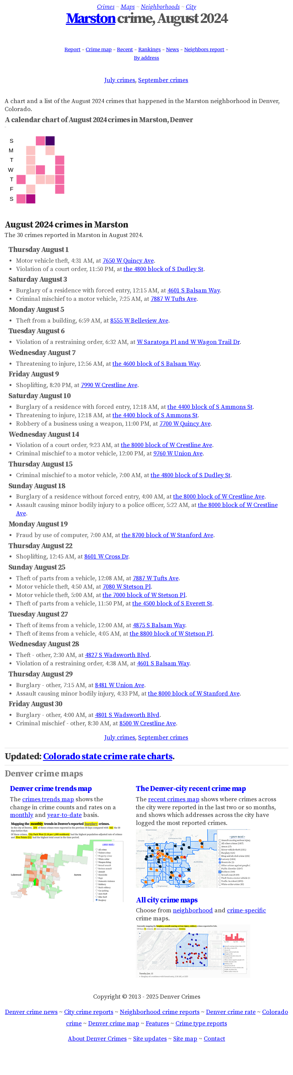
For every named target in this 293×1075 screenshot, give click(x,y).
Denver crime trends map (51, 788)
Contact (214, 1039)
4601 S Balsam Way (193, 290)
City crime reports (88, 1012)
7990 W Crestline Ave (109, 385)
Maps (128, 7)
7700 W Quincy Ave (185, 424)
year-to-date (64, 815)
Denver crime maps (44, 774)
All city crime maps (166, 900)
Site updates (150, 1039)
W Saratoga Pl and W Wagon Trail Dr (188, 342)
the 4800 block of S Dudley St (163, 269)
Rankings (149, 49)
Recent (125, 49)
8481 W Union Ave (119, 685)
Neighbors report (204, 49)
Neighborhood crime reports (160, 1012)
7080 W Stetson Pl (127, 587)
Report (72, 49)
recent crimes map (174, 799)
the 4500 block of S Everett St (172, 603)
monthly (21, 815)
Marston (90, 19)
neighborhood (193, 910)
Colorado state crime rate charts (107, 756)
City (191, 7)
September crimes (163, 80)
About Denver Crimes (97, 1039)
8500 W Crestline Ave (147, 723)
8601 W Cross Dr (106, 556)
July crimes (120, 80)
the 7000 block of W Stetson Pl (144, 595)
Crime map (99, 49)
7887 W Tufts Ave (173, 299)
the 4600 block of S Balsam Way (156, 364)
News (172, 49)
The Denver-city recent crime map (191, 788)
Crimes (105, 7)
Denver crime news (31, 1012)
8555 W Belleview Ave (139, 320)
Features (157, 1023)
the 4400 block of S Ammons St (210, 407)
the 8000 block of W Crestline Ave (166, 445)
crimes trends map (48, 799)
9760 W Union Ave (178, 453)
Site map (185, 1039)
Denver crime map (113, 1023)
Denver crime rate (231, 1012)
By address (146, 58)
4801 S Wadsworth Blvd (127, 715)
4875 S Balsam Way (159, 625)
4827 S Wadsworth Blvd (117, 655)
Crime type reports (201, 1023)
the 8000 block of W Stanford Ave (194, 693)
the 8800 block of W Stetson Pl (171, 634)
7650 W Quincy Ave (128, 261)
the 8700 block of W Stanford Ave (167, 535)
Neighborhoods (160, 7)
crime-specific (246, 910)
